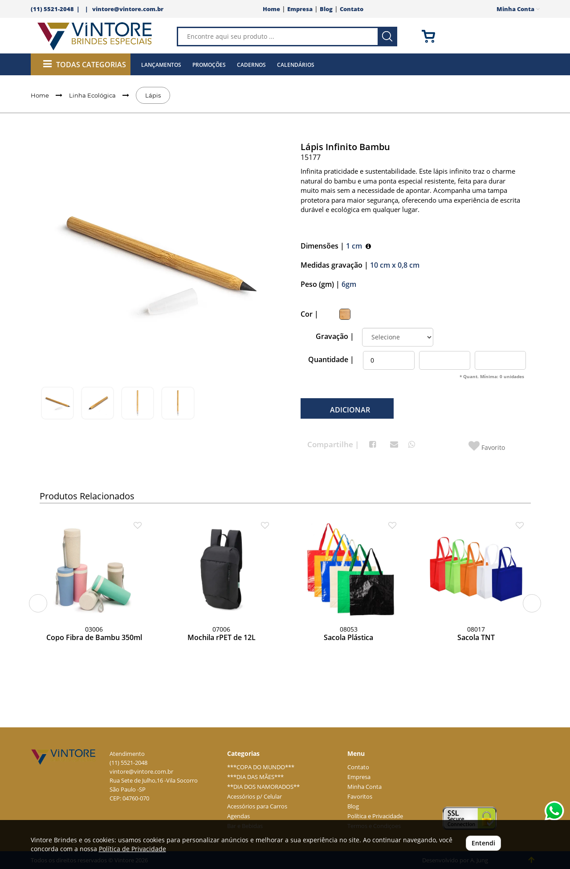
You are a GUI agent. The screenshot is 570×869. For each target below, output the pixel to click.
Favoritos (359, 796)
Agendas (238, 816)
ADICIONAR (349, 410)
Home (271, 9)
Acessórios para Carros (257, 806)
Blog (326, 9)
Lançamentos (161, 65)
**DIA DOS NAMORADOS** (263, 787)
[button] (38, 603)
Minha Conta (364, 787)
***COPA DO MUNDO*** (260, 767)
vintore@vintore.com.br (127, 9)
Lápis (153, 95)
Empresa (300, 9)
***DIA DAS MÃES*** (255, 777)
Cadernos (251, 65)
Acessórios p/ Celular (254, 796)
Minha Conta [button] (518, 9)
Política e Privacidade (375, 816)
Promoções (209, 65)
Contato (351, 9)
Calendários (295, 65)
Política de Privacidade (132, 849)
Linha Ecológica (92, 95)
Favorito (486, 446)
